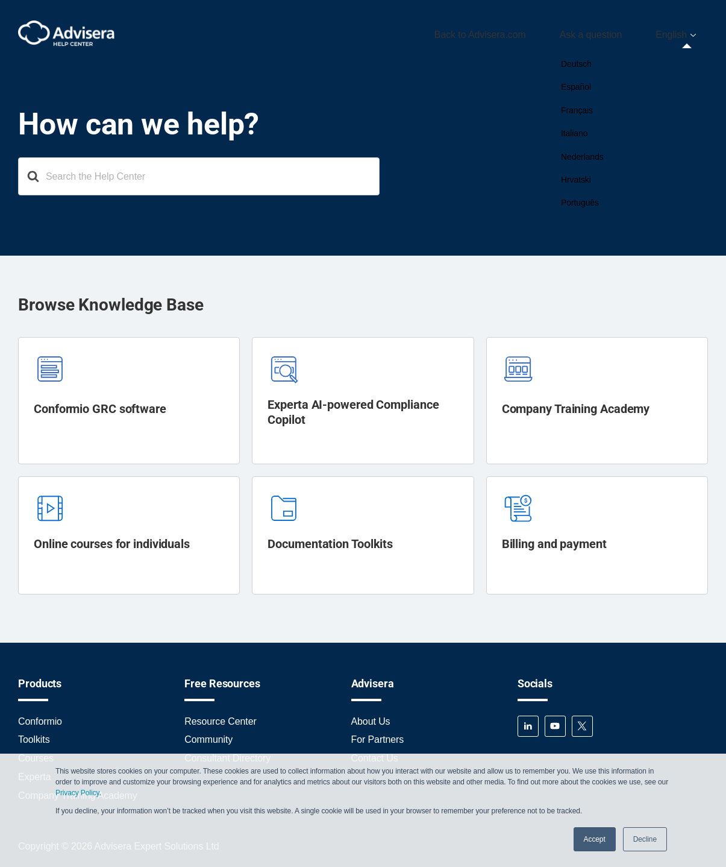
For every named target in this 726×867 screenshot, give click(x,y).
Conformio (40, 716)
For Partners (377, 735)
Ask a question (612, 32)
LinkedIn (528, 720)
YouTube (555, 720)
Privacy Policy (77, 793)
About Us (370, 716)
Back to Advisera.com (516, 32)
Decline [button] (645, 839)
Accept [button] (595, 839)
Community (208, 735)
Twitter (582, 720)
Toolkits (34, 735)
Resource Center (220, 716)
